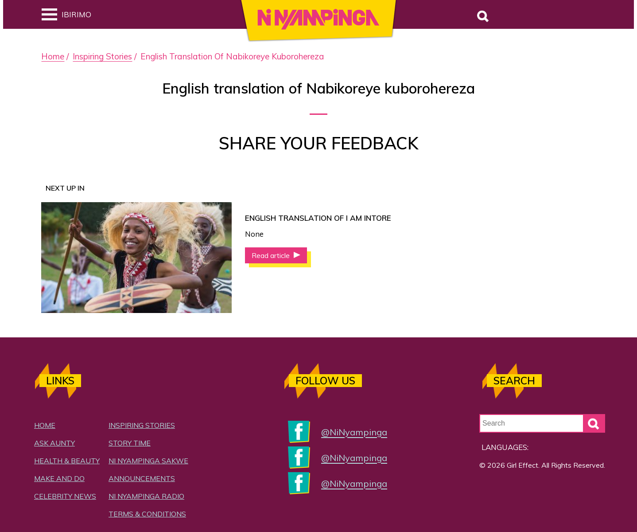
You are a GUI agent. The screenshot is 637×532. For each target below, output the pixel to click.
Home (52, 56)
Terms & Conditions (147, 513)
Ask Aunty (54, 442)
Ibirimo (66, 14)
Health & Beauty (67, 460)
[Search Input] (542, 423)
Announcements (142, 478)
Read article (271, 255)
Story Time (130, 442)
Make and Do (59, 478)
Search (471, 12)
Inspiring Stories (102, 56)
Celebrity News (65, 496)
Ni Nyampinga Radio (146, 496)
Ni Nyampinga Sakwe (148, 460)
